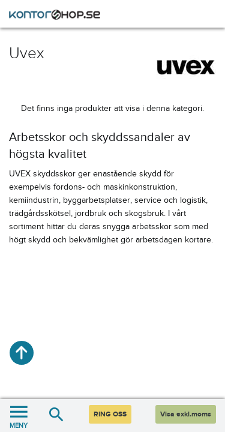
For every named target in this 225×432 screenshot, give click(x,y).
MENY (19, 415)
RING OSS (110, 414)
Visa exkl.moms (185, 414)
